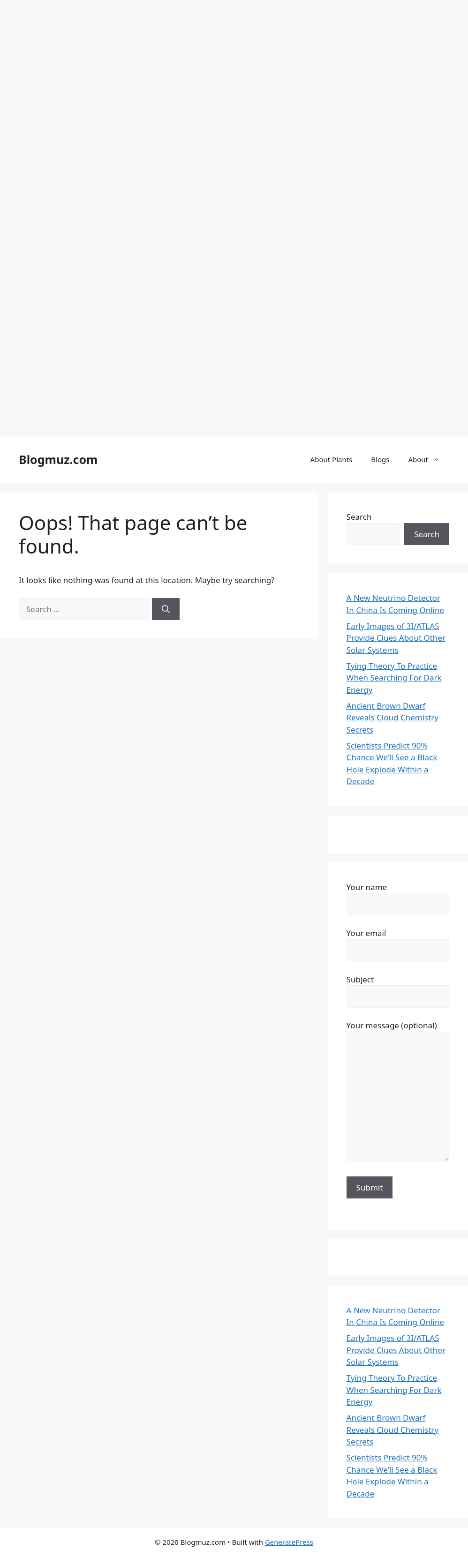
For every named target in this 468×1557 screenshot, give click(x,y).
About (428, 459)
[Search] (166, 609)
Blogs (380, 459)
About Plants (331, 459)
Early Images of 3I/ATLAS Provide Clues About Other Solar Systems (396, 638)
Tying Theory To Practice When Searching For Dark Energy (394, 677)
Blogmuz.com (58, 459)
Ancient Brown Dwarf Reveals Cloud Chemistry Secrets (392, 717)
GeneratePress (289, 1542)
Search (359, 516)
